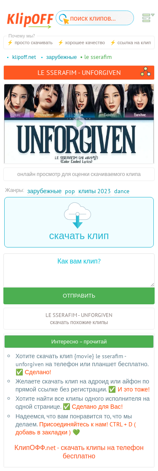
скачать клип (79, 222)
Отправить (79, 295)
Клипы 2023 (94, 191)
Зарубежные (44, 191)
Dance (121, 191)
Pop (70, 191)
